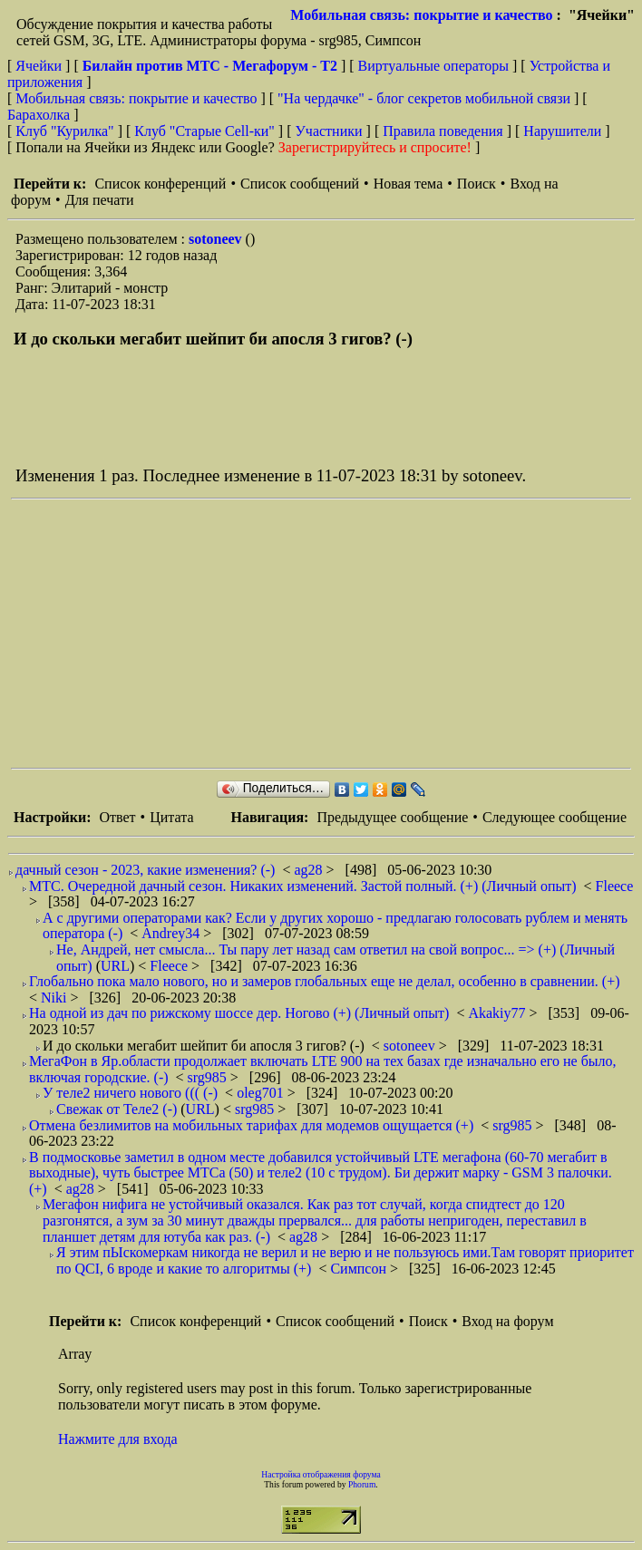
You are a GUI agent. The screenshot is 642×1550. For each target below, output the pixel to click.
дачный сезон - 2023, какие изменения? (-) (145, 869)
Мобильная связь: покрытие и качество (421, 15)
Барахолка (38, 114)
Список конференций (160, 183)
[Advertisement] (326, 633)
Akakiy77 (498, 1013)
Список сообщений (299, 183)
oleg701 (262, 1092)
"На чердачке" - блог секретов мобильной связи (423, 98)
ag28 (310, 869)
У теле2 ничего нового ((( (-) (130, 1092)
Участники (329, 131)
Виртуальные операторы (433, 65)
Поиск (476, 183)
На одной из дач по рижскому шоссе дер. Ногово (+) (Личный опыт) (239, 1013)
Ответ (117, 817)
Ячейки (40, 65)
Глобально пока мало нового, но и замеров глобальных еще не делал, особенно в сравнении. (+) (324, 981)
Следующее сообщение (554, 817)
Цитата (171, 817)
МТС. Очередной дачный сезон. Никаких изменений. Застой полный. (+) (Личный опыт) (303, 886)
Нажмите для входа (118, 1439)
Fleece (615, 886)
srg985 (209, 1077)
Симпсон (360, 1268)
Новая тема (408, 183)
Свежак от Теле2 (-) (116, 1109)
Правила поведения (443, 131)
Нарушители (562, 131)
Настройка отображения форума (321, 1474)
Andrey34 (172, 933)
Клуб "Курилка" (64, 131)
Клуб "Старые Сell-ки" (204, 131)
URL (115, 966)
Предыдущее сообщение (392, 817)
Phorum (361, 1484)
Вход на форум (507, 1321)
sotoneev (217, 239)
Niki (55, 997)
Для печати (99, 200)
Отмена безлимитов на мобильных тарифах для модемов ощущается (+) (251, 1125)
